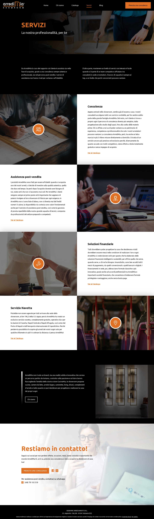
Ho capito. (135, 516)
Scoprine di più (126, 516)
